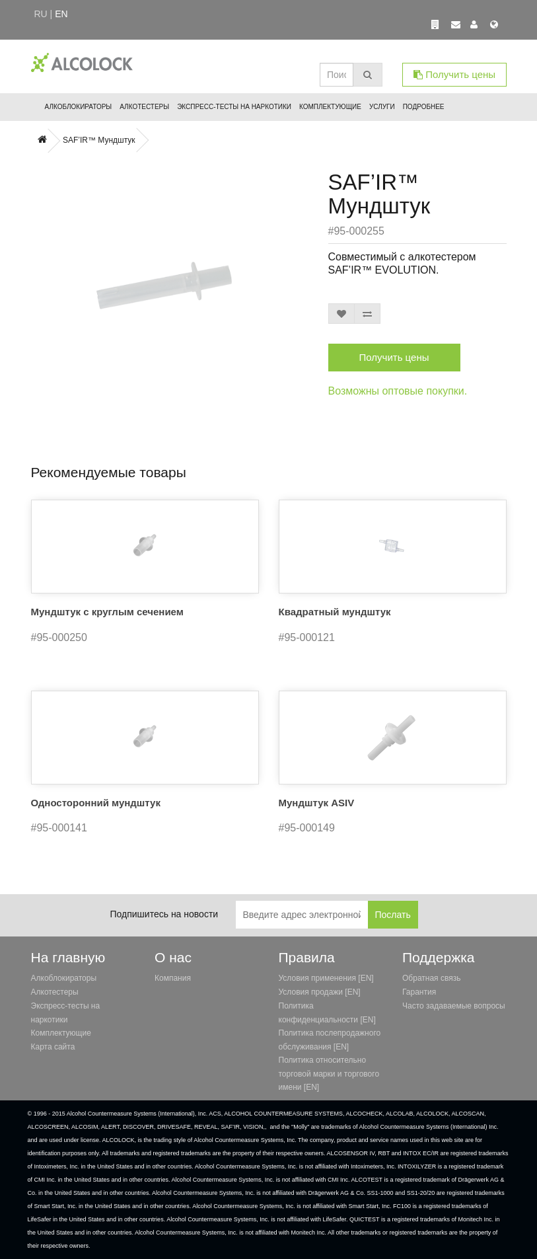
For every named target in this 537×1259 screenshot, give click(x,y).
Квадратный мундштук (335, 611)
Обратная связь (431, 978)
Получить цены (454, 74)
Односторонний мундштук (96, 802)
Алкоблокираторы (78, 106)
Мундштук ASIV (317, 802)
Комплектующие (330, 106)
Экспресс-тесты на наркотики (234, 106)
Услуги (382, 106)
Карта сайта (53, 1046)
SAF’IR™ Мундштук (99, 140)
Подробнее (424, 106)
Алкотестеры (144, 106)
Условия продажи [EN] (320, 992)
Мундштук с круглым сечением (107, 611)
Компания (173, 978)
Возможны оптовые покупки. (398, 391)
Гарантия (419, 992)
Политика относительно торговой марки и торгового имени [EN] (329, 1073)
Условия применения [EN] (326, 978)
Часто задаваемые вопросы (453, 1006)
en (61, 14)
